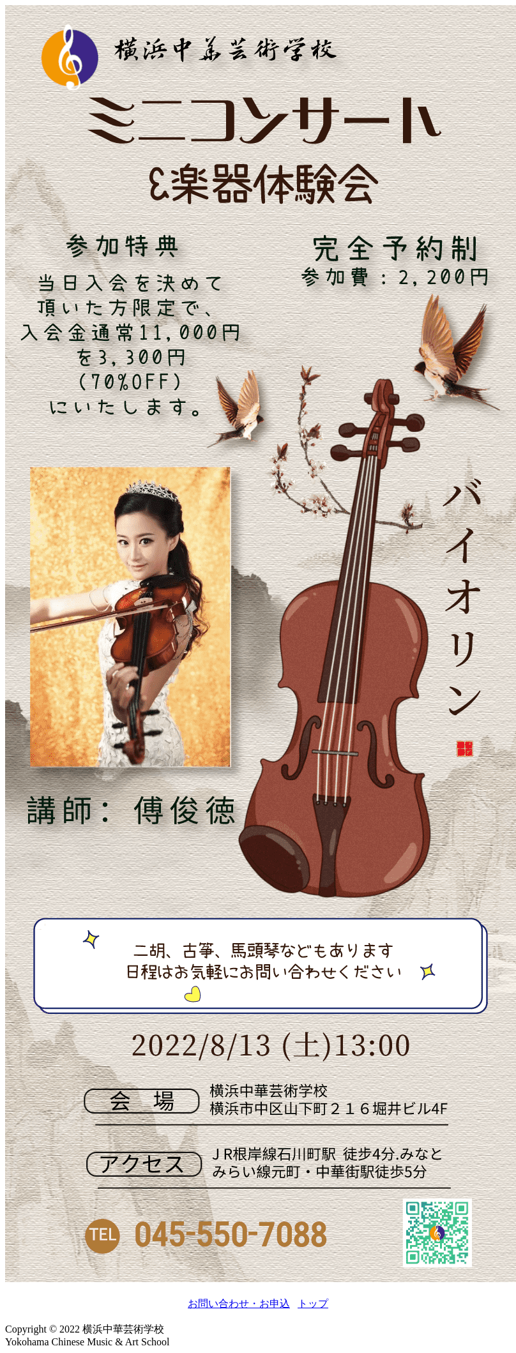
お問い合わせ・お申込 (239, 1303)
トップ (313, 1303)
